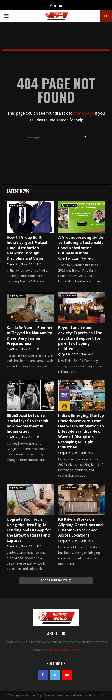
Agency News (17, 205)
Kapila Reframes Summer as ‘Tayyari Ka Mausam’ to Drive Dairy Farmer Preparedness (30, 335)
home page (83, 113)
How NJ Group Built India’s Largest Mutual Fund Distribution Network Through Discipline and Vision (27, 248)
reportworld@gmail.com (64, 650)
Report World (101, 695)
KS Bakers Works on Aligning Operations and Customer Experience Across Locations (80, 527)
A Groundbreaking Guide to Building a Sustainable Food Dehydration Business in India (81, 245)
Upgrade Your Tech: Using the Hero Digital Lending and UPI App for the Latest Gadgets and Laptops (29, 530)
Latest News (18, 191)
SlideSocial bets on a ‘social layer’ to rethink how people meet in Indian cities (27, 423)
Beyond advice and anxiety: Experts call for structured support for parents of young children (80, 338)
